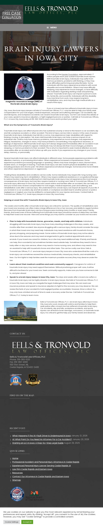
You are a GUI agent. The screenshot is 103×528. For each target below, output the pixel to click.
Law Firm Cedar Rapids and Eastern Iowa (32, 469)
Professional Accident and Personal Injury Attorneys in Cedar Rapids (45, 462)
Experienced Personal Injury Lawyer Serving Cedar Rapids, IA (41, 465)
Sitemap (16, 480)
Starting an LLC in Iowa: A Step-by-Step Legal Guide (37, 443)
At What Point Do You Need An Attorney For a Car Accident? (42, 439)
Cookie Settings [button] (11, 522)
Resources (17, 472)
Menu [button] (53, 27)
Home (15, 458)
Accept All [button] (27, 522)
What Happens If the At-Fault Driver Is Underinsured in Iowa (41, 435)
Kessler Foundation (70, 74)
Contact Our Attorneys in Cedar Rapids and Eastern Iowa (40, 476)
